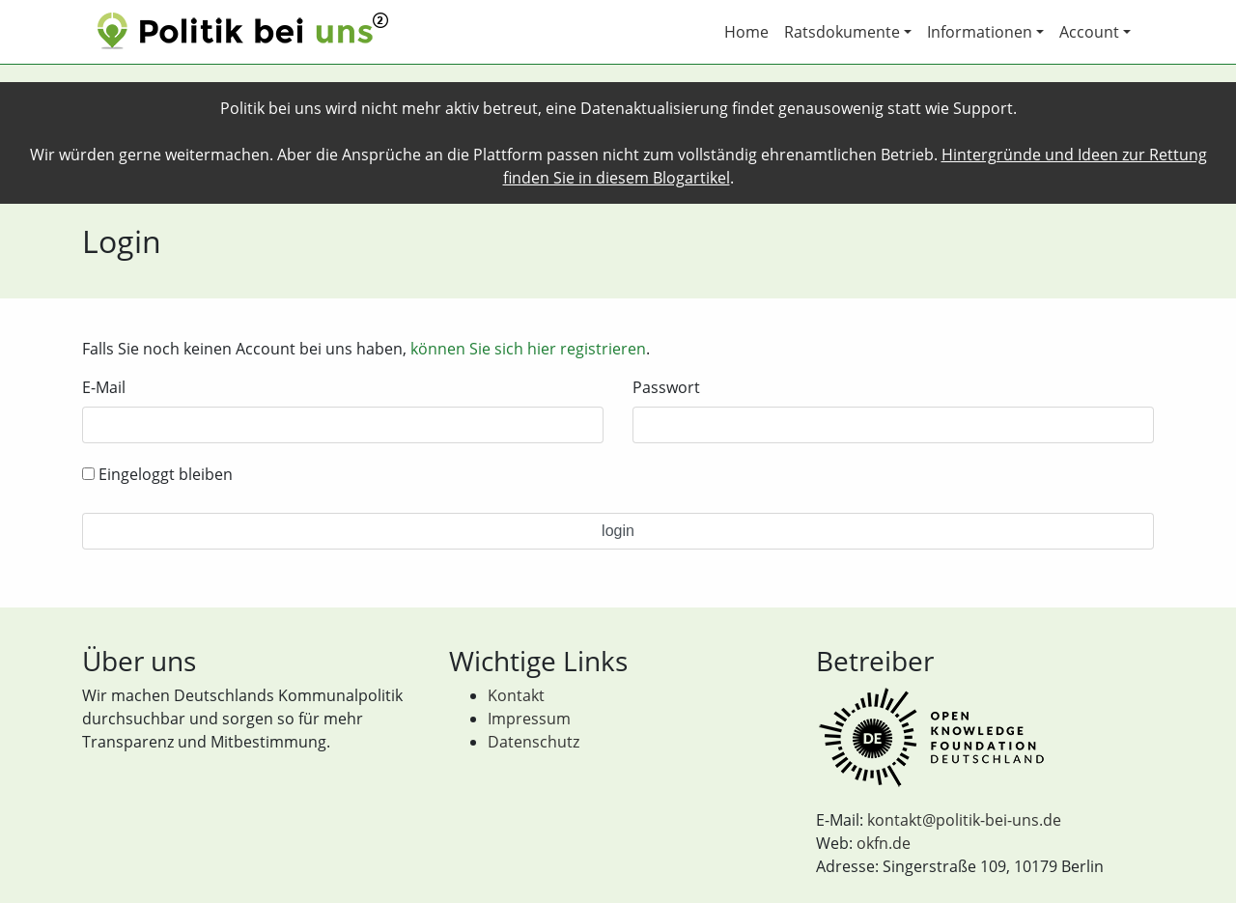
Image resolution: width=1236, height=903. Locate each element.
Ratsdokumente (842, 31)
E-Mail (104, 387)
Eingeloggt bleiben (157, 474)
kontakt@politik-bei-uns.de (964, 820)
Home (746, 31)
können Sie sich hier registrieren (528, 348)
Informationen (979, 31)
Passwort (666, 387)
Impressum (529, 718)
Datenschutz (533, 741)
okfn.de (884, 843)
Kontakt (516, 695)
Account (1089, 31)
